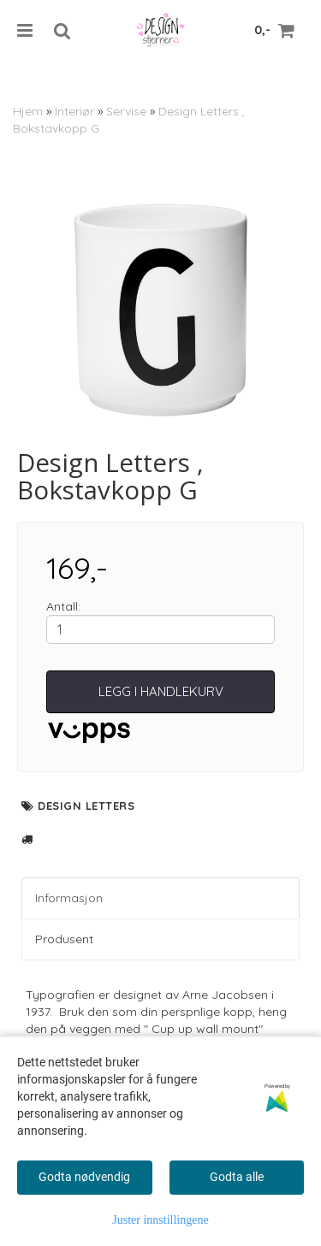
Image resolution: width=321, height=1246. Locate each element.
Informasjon (69, 898)
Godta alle (237, 1177)
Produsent (64, 939)
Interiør (74, 111)
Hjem (28, 111)
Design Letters (86, 805)
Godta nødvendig (84, 1177)
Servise (126, 111)
